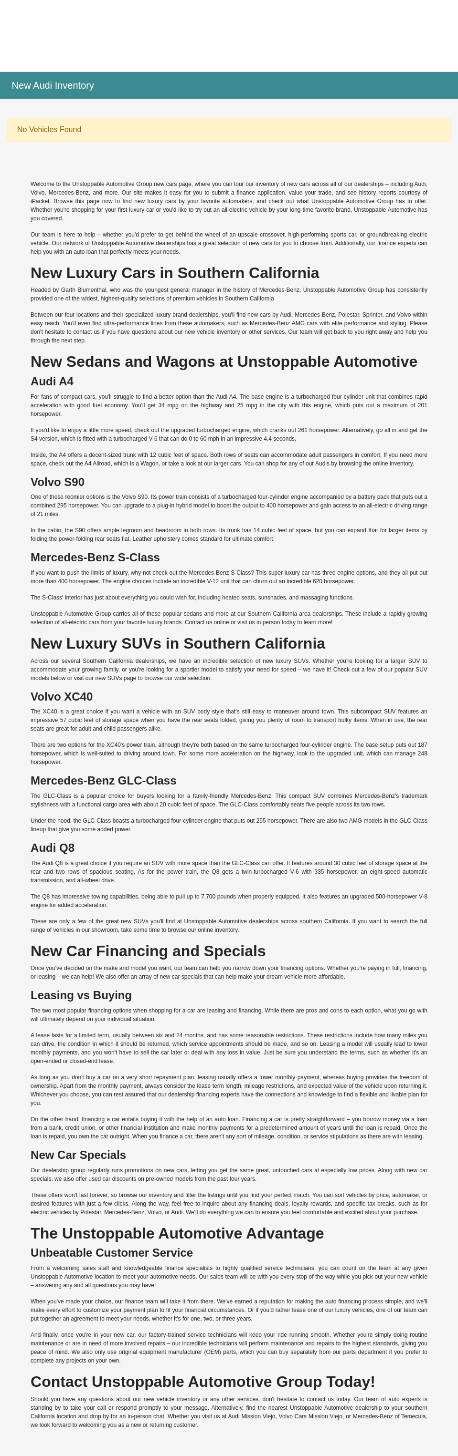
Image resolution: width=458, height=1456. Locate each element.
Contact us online (207, 622)
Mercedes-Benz (69, 192)
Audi (420, 184)
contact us (87, 332)
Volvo (37, 192)
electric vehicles (51, 1212)
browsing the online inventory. (376, 463)
